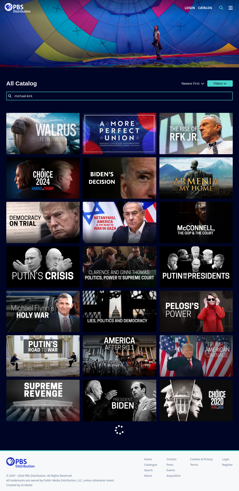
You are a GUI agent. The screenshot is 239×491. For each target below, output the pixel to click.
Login (190, 8)
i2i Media (26, 485)
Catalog (205, 8)
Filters (220, 83)
